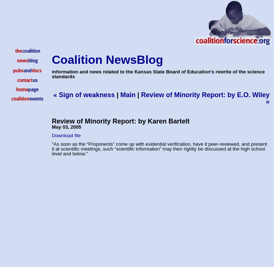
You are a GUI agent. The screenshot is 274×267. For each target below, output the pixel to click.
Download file (66, 135)
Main (128, 95)
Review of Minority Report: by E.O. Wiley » (205, 98)
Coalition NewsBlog (107, 59)
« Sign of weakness (84, 95)
